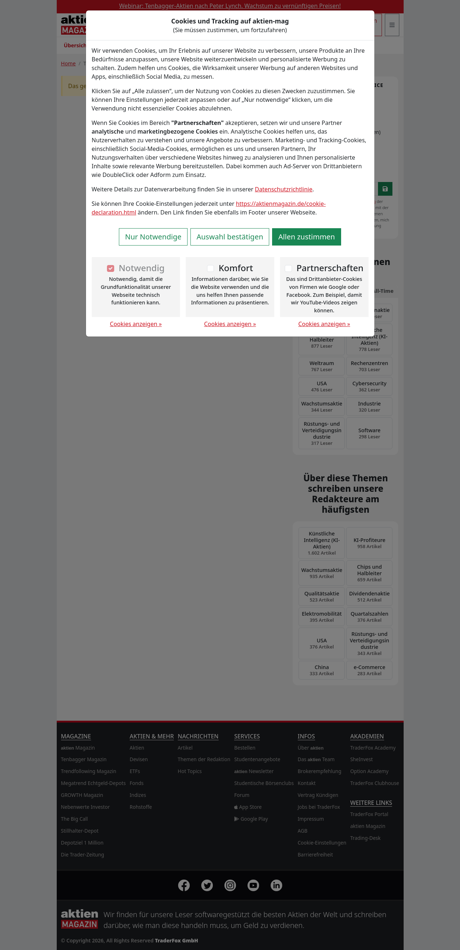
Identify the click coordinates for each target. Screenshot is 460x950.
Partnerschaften (330, 268)
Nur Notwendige (153, 237)
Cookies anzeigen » (136, 324)
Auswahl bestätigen (230, 237)
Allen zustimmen (306, 237)
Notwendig (141, 268)
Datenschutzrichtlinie (283, 189)
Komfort (236, 268)
